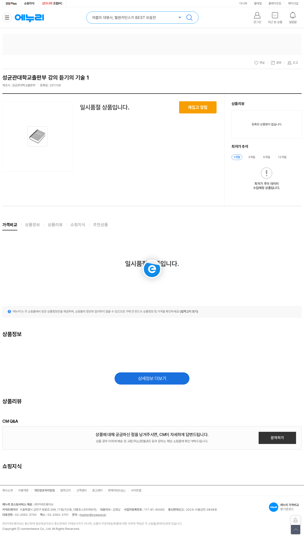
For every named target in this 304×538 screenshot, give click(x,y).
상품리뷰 (55, 224)
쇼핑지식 (29, 3)
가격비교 (9, 224)
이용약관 (23, 490)
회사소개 (7, 490)
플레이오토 (274, 3)
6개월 (266, 157)
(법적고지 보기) (189, 311)
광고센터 (97, 490)
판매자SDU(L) (116, 490)
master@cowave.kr (93, 514)
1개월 (237, 157)
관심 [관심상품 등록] (259, 62)
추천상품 (100, 224)
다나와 (243, 3)
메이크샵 (293, 3)
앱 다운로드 (285, 507)
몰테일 (258, 3)
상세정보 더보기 (152, 378)
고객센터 (81, 490)
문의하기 (277, 438)
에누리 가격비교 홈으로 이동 (29, 17)
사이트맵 (136, 490)
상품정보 (32, 224)
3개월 (251, 157)
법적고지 (65, 490)
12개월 (282, 157)
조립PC (52, 3)
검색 (189, 17)
